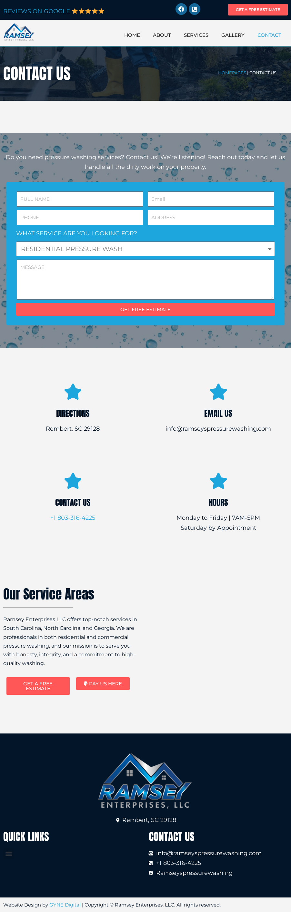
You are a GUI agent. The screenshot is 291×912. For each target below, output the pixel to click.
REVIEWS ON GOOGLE (53, 11)
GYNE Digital (65, 905)
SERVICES (196, 35)
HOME (132, 35)
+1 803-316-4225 (72, 517)
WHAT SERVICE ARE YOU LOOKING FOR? (76, 233)
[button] (103, 683)
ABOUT (162, 35)
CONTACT (269, 35)
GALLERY (233, 35)
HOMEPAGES (232, 72)
